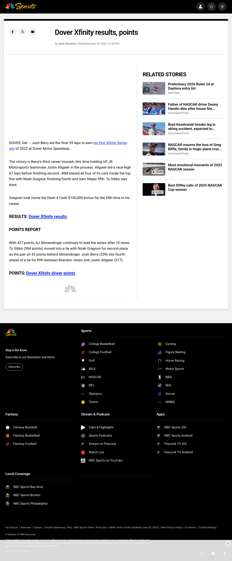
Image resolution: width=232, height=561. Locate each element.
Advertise (25, 527)
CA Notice (190, 527)
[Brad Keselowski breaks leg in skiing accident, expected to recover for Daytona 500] (154, 128)
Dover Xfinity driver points (50, 273)
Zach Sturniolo (67, 43)
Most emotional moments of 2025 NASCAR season (195, 167)
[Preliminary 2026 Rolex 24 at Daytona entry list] (154, 88)
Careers (37, 527)
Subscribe (14, 366)
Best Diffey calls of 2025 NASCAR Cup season (195, 187)
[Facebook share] (12, 31)
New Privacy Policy (171, 527)
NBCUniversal (27, 534)
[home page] (20, 6)
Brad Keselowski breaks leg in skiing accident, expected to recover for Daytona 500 (191, 126)
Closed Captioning (55, 527)
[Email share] (32, 31)
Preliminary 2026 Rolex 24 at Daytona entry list (191, 86)
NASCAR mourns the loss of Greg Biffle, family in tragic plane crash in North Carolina (194, 147)
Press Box (101, 527)
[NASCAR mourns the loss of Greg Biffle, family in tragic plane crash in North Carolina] (154, 149)
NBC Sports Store (84, 527)
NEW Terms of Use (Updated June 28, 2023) (134, 527)
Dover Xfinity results (48, 216)
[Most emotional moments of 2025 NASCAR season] (154, 169)
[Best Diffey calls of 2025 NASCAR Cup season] (154, 189)
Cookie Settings (207, 527)
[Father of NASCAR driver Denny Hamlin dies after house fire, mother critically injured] (154, 108)
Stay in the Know (16, 350)
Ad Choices (11, 527)
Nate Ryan (174, 92)
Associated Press (178, 112)
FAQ (69, 527)
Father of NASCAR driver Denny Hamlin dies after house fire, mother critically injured (193, 106)
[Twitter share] (22, 31)
